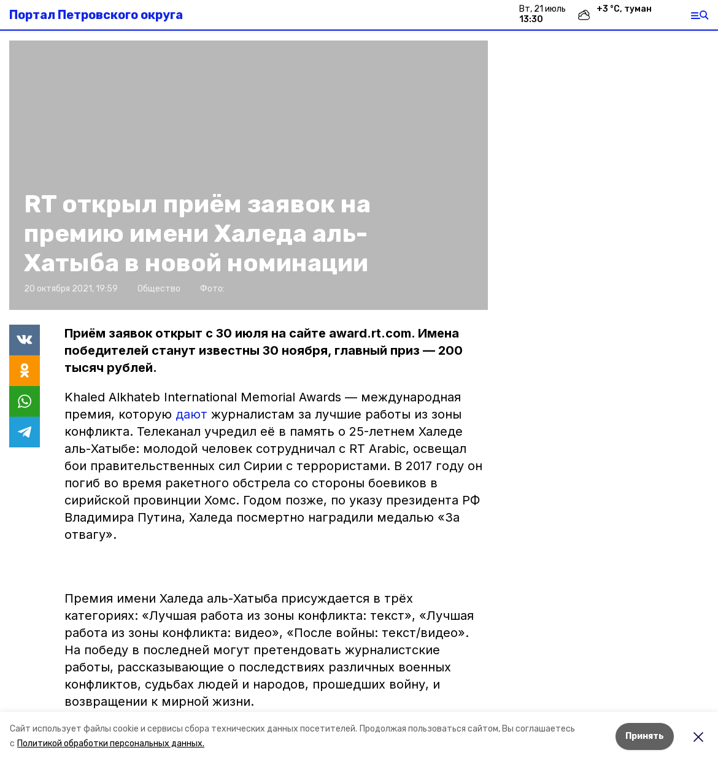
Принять (644, 736)
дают (193, 414)
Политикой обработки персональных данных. (110, 743)
